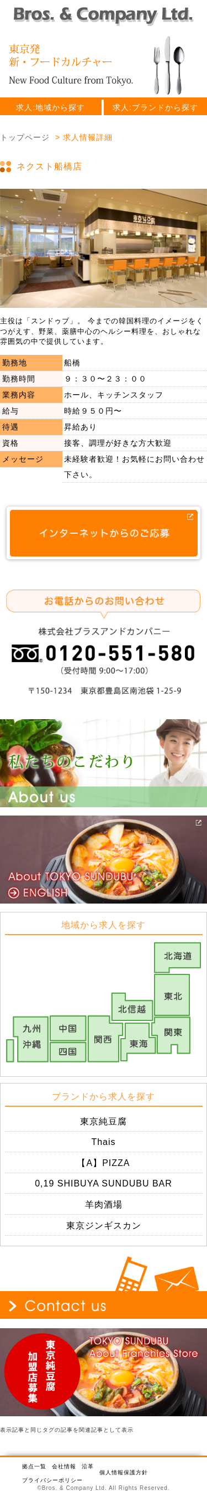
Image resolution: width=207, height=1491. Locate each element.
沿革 (88, 1466)
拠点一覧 (34, 1466)
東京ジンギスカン (103, 1225)
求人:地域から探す (50, 107)
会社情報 (64, 1466)
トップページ (25, 137)
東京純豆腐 (103, 1121)
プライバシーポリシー (52, 1480)
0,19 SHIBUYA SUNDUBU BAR (103, 1183)
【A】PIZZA (103, 1163)
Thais (103, 1142)
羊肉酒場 (104, 1204)
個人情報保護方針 (123, 1472)
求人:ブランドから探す (155, 107)
